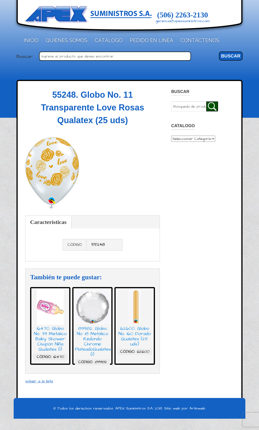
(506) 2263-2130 (182, 15)
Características (48, 222)
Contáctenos (199, 40)
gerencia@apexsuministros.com (183, 21)
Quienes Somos (66, 40)
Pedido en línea (151, 40)
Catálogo (108, 40)
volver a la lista (39, 381)
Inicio (31, 40)
